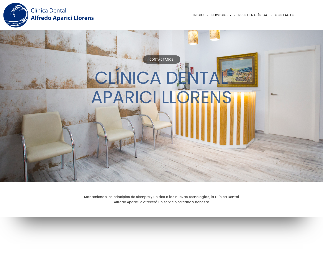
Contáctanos (161, 59)
